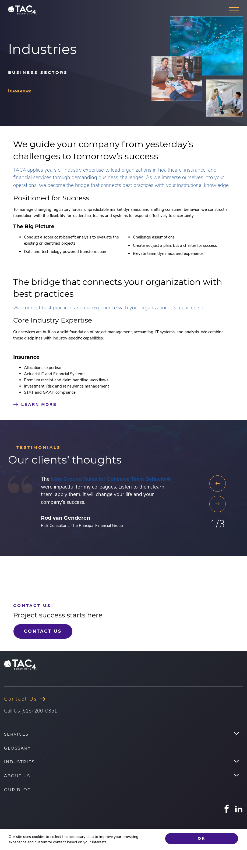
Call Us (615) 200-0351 (30, 710)
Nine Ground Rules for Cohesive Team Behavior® (111, 479)
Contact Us (41, 631)
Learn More (39, 404)
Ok (201, 839)
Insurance (19, 90)
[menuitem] (123, 734)
